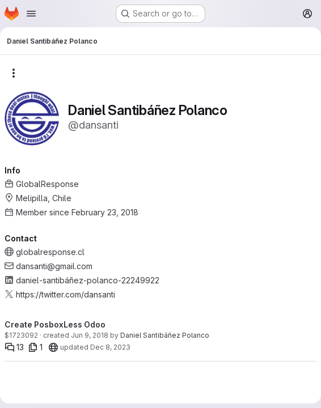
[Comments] (14, 347)
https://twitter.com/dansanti (65, 294)
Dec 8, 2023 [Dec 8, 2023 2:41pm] (110, 347)
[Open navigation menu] (31, 14)
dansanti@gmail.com (54, 266)
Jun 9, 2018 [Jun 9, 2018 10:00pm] (89, 335)
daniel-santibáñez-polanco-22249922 (87, 280)
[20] (53, 347)
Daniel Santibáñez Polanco (164, 335)
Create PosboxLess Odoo (55, 324)
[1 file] (35, 347)
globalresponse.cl (50, 252)
